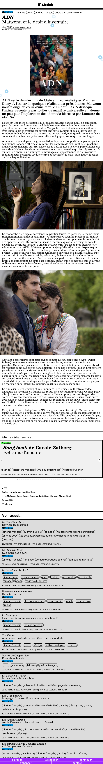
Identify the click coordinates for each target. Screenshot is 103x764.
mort (5, 665)
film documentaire (34, 600)
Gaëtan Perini (24, 544)
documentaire (55, 600)
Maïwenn (76, 12)
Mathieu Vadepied (55, 645)
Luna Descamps (32, 714)
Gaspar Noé (17, 665)
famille (20, 12)
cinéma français (44, 12)
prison (19, 580)
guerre (27, 645)
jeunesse (55, 469)
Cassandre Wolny (26, 585)
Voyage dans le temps (68, 685)
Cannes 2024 (10, 535)
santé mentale (11, 753)
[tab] (17, 479)
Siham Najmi (23, 564)
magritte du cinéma (36, 580)
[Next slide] (100, 460)
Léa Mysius (76, 705)
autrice (6, 469)
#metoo (61, 531)
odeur (88, 705)
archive (7, 604)
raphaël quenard (45, 535)
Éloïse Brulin (25, 629)
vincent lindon (65, 535)
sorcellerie (30, 705)
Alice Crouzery (32, 738)
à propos (17, 759)
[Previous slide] (2, 460)
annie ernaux (10, 733)
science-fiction (32, 685)
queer (44, 577)
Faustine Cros (83, 600)
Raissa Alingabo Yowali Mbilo (18, 28)
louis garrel (62, 12)
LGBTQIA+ (55, 577)
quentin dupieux (33, 531)
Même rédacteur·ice (16, 437)
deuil (30, 12)
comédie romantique (80, 559)
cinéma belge (10, 577)
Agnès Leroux (28, 650)
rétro (23, 733)
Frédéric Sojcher (57, 559)
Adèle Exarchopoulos (15, 709)
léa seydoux (27, 535)
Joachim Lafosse (77, 753)
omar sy (72, 645)
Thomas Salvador (33, 624)
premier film (85, 577)
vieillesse (31, 665)
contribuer (86, 759)
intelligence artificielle (81, 531)
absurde (7, 539)
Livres (7, 443)
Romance (29, 559)
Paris (79, 469)
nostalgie (68, 469)
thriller (53, 705)
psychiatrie (28, 753)
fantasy (42, 705)
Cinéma (8, 12)
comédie (49, 531)
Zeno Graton (69, 577)
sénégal (37, 645)
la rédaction (51, 759)
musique (43, 469)
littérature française (24, 469)
